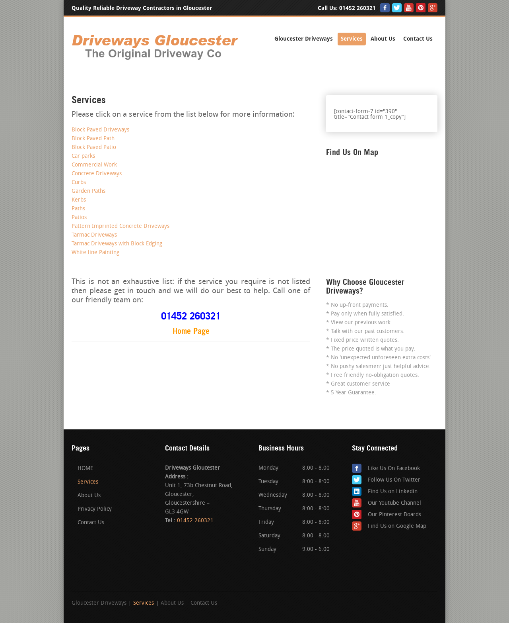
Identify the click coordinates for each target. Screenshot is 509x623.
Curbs (79, 183)
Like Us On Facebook (394, 469)
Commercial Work (94, 165)
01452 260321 (357, 8)
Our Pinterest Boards (394, 515)
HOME (85, 469)
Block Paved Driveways (100, 130)
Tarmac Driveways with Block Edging (117, 244)
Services (352, 39)
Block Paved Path (93, 139)
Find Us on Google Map (397, 526)
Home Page (191, 331)
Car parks (83, 156)
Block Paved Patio (94, 148)
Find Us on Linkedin (393, 492)
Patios (79, 218)
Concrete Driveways (97, 174)
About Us (383, 39)
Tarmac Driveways (94, 235)
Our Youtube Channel (394, 503)
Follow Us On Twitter (394, 480)
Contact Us (418, 39)
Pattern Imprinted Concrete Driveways (120, 226)
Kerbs (79, 200)
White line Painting (95, 253)
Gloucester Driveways (303, 39)
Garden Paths (88, 191)
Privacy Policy (95, 509)
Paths (78, 209)
